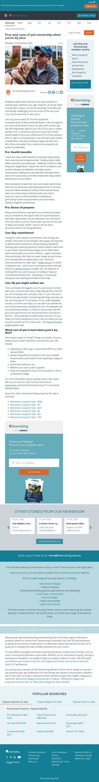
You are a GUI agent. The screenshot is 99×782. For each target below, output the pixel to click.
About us (32, 761)
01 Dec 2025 (45, 519)
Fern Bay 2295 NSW (16, 723)
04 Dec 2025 (18, 519)
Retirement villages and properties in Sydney (37, 678)
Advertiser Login (83, 758)
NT (69, 22)
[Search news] (75, 32)
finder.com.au (44, 262)
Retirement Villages (50, 583)
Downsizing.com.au (20, 572)
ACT (59, 22)
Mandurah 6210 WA (46, 723)
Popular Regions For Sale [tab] (49, 701)
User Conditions (59, 752)
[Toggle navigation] (6, 15)
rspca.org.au (11, 385)
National (10, 22)
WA (79, 22)
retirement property (69, 572)
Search (89, 32)
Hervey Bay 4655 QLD (76, 714)
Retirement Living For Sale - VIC (25, 404)
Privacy (54, 755)
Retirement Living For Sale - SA (25, 411)
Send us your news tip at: (33, 555)
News (61, 43)
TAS (89, 22)
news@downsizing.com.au (64, 555)
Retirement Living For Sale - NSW (26, 401)
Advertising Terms (60, 761)
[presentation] (8, 527)
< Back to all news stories (15, 29)
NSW (20, 22)
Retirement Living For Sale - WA (25, 414)
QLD (30, 22)
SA (49, 22)
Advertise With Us (83, 752)
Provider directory (37, 752)
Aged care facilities (50, 604)
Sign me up (90, 6)
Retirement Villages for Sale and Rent (51, 682)
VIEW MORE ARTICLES (49, 541)
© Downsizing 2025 (49, 778)
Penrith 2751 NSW (75, 731)
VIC (39, 22)
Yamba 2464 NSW (45, 731)
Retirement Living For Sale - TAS (25, 417)
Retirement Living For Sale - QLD (26, 407)
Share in (43, 92)
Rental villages (50, 597)
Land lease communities (50, 593)
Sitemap (55, 764)
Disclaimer (56, 758)
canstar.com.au (22, 268)
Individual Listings (83, 755)
